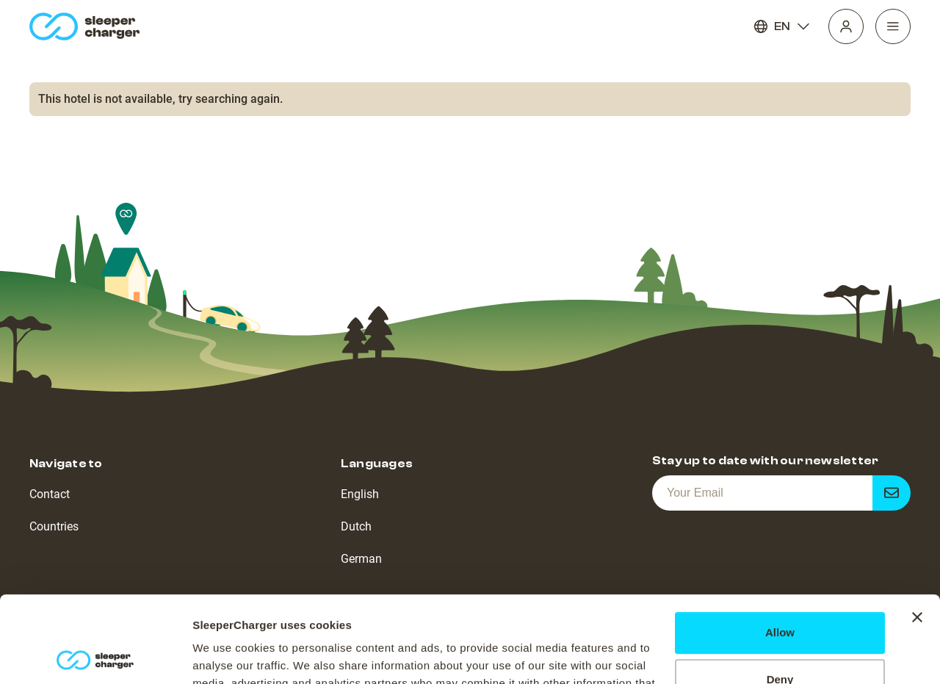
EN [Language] (782, 26)
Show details (226, 655)
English (360, 494)
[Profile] (846, 26)
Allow (780, 546)
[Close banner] (917, 531)
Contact (49, 494)
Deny (780, 593)
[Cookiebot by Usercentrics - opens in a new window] (95, 655)
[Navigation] (893, 26)
